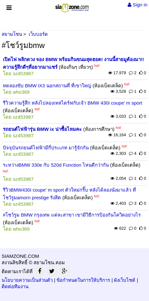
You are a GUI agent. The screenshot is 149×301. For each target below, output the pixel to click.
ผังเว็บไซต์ (124, 280)
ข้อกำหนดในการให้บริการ (83, 280)
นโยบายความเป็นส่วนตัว (27, 280)
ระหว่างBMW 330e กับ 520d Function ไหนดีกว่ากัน (56, 165)
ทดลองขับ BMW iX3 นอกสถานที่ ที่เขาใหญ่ (47, 85)
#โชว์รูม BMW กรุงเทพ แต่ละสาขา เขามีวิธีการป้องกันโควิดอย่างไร (72, 215)
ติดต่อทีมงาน (15, 286)
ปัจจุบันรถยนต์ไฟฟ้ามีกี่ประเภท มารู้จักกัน (46, 147)
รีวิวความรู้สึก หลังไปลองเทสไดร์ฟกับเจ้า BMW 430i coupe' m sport (72, 103)
